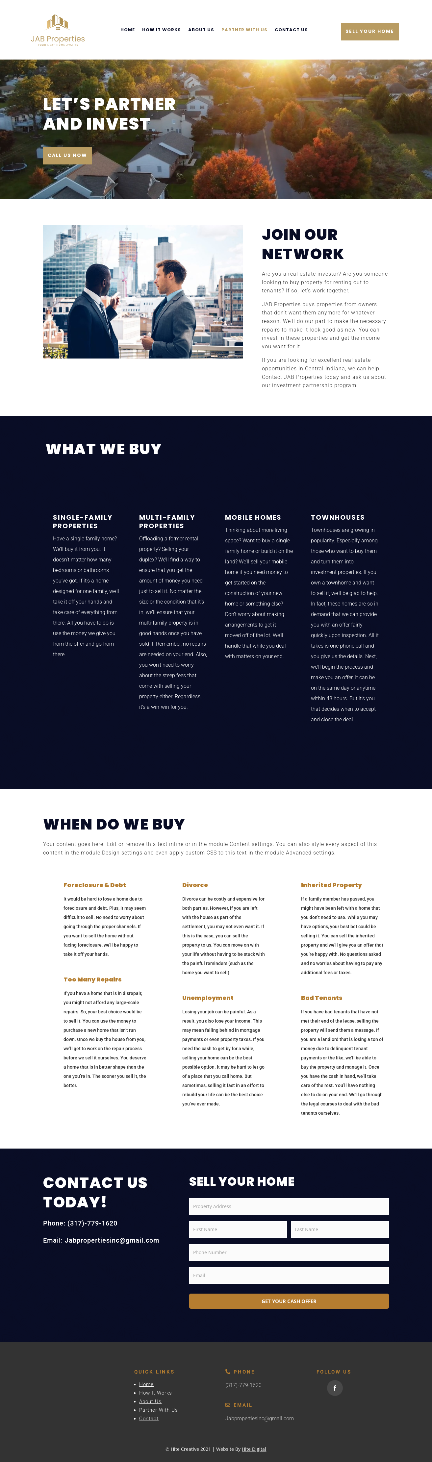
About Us (201, 30)
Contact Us (291, 30)
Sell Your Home (369, 31)
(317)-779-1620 (243, 1386)
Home (127, 30)
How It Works (161, 30)
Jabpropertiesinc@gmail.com (259, 1419)
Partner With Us (244, 30)
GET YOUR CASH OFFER (289, 1301)
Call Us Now (67, 156)
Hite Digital (254, 1449)
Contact (149, 1419)
